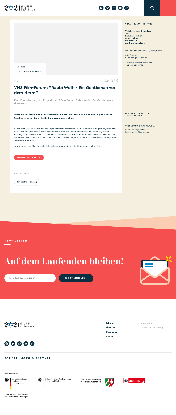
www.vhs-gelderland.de (136, 58)
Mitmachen (111, 332)
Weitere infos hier (26, 157)
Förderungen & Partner (27, 358)
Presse (109, 336)
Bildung (110, 323)
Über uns (110, 327)
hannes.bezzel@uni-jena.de (137, 132)
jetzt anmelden (76, 278)
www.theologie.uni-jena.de (137, 130)
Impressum (146, 323)
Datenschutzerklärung (152, 327)
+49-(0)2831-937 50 (134, 65)
